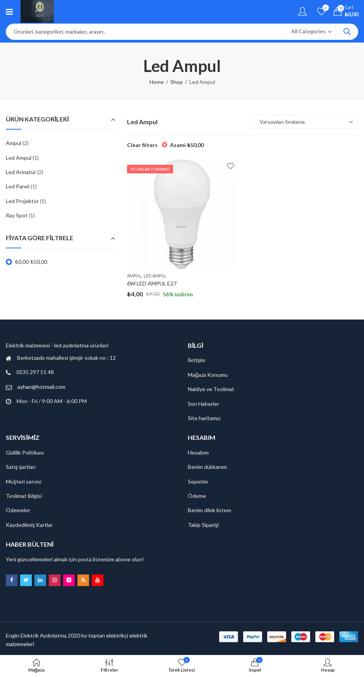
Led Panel (17, 186)
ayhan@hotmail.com (41, 386)
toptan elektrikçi (108, 635)
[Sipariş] (305, 122)
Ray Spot (16, 215)
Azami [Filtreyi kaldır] (187, 145)
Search (347, 32)
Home (156, 82)
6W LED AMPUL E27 (152, 283)
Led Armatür (21, 172)
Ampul (134, 275)
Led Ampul (155, 275)
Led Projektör (22, 201)
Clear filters (142, 145)
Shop (176, 82)
